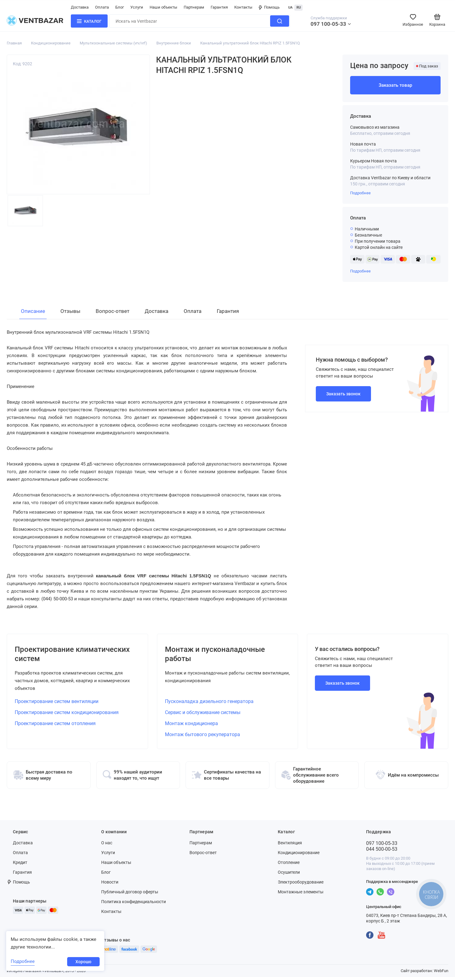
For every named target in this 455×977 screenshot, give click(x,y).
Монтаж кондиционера (191, 723)
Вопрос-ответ (203, 852)
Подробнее (360, 193)
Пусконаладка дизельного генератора (209, 701)
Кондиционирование (51, 43)
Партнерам (194, 7)
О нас (106, 842)
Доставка (80, 7)
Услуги (136, 7)
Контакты (243, 7)
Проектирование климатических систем (72, 654)
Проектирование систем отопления (55, 723)
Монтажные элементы (300, 891)
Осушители (289, 872)
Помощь (269, 7)
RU (298, 8)
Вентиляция (290, 842)
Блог (119, 7)
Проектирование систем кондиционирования (67, 712)
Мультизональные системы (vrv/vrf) (113, 43)
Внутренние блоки (173, 43)
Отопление (289, 862)
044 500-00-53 (381, 849)
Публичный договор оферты (129, 891)
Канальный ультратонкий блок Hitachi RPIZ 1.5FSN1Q (250, 43)
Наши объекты (163, 7)
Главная (14, 43)
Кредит (20, 862)
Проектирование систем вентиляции (56, 701)
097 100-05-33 (328, 24)
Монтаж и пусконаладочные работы (215, 654)
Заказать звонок (343, 393)
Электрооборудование (300, 882)
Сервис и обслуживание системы (202, 712)
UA (290, 8)
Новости (109, 882)
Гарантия (219, 7)
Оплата (102, 7)
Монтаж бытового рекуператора (202, 734)
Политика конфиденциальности (133, 901)
